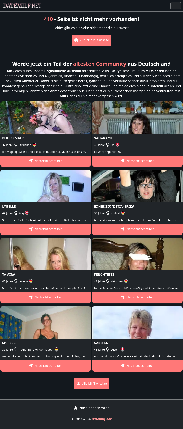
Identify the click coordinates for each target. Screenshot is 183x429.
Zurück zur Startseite (91, 40)
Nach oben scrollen (91, 408)
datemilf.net (102, 419)
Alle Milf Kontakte (91, 383)
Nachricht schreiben (46, 161)
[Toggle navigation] (175, 5)
